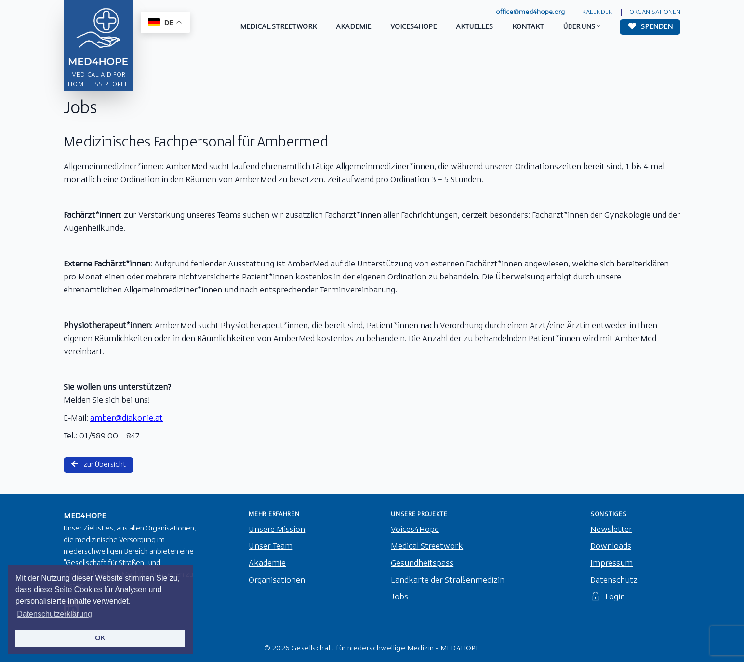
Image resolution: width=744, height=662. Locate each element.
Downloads (610, 546)
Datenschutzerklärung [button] (54, 614)
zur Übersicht (98, 464)
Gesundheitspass (422, 563)
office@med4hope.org (530, 12)
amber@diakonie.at (126, 418)
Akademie (267, 563)
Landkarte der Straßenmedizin (448, 580)
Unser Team (270, 546)
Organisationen (654, 12)
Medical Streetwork (427, 546)
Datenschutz (614, 580)
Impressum (611, 563)
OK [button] (100, 638)
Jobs (399, 597)
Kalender (597, 12)
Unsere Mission (277, 529)
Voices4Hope (415, 529)
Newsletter (611, 529)
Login (607, 597)
